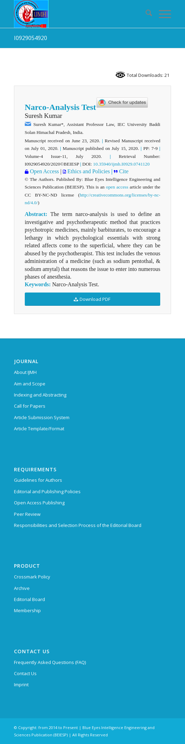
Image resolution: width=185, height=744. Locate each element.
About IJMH (25, 372)
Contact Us (25, 673)
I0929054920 (30, 38)
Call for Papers (29, 406)
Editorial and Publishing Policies (47, 491)
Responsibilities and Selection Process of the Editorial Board (77, 525)
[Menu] (161, 14)
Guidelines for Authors (38, 480)
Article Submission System (41, 417)
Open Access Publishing (39, 502)
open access (117, 187)
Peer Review (27, 514)
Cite (123, 171)
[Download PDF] (93, 299)
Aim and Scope (29, 384)
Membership (27, 610)
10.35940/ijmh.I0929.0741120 (121, 164)
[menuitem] (145, 14)
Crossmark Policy (32, 577)
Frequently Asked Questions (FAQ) (50, 662)
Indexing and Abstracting (40, 395)
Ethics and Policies (88, 171)
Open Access (44, 171)
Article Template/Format (39, 428)
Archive (22, 588)
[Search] (145, 14)
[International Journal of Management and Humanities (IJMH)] (77, 14)
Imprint (21, 684)
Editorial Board (29, 599)
